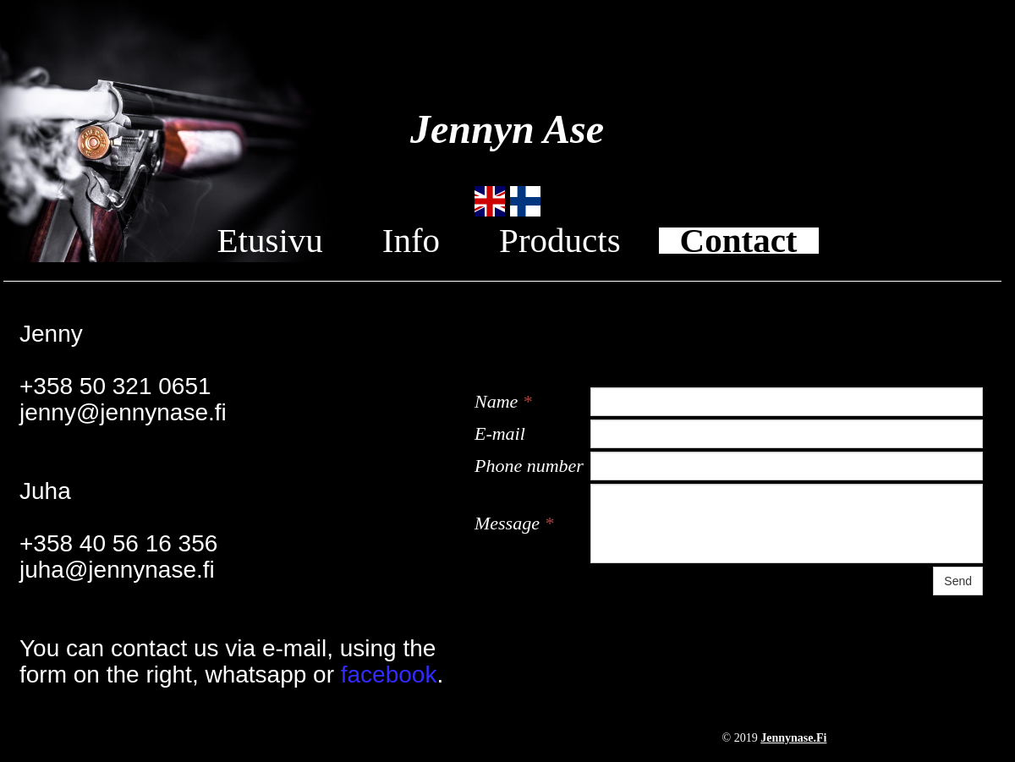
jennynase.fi (793, 738)
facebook (389, 674)
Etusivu (269, 241)
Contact (739, 241)
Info (411, 241)
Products (560, 241)
